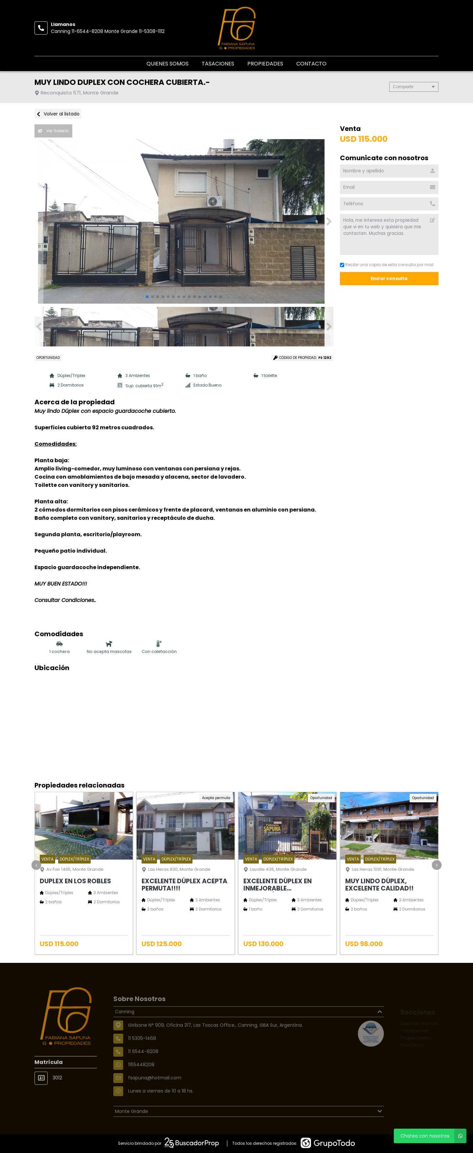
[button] (329, 221)
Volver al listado (57, 114)
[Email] (389, 187)
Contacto (311, 63)
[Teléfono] (389, 204)
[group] (183, 221)
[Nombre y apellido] (389, 171)
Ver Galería (53, 131)
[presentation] (36, 865)
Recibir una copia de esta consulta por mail (387, 264)
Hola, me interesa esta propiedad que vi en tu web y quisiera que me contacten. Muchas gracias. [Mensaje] (389, 234)
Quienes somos (167, 63)
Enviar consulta (389, 278)
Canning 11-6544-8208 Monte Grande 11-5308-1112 (108, 31)
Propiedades (265, 63)
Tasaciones (218, 63)
